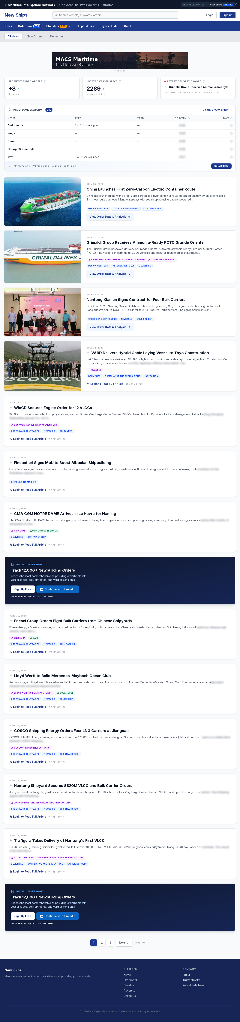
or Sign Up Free (134, 383)
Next (124, 942)
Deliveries (57, 36)
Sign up (227, 15)
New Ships (16, 15)
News (8, 26)
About (127, 26)
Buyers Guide (109, 26)
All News (13, 36)
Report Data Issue (194, 985)
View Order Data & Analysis (110, 216)
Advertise (130, 990)
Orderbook (29, 26)
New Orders (35, 36)
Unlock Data (221, 166)
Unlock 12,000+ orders (217, 109)
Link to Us (130, 995)
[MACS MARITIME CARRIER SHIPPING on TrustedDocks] (120, 60)
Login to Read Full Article (105, 383)
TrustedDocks (193, 5)
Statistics (58, 26)
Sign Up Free (22, 589)
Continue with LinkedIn (57, 589)
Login (209, 15)
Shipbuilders (85, 26)
